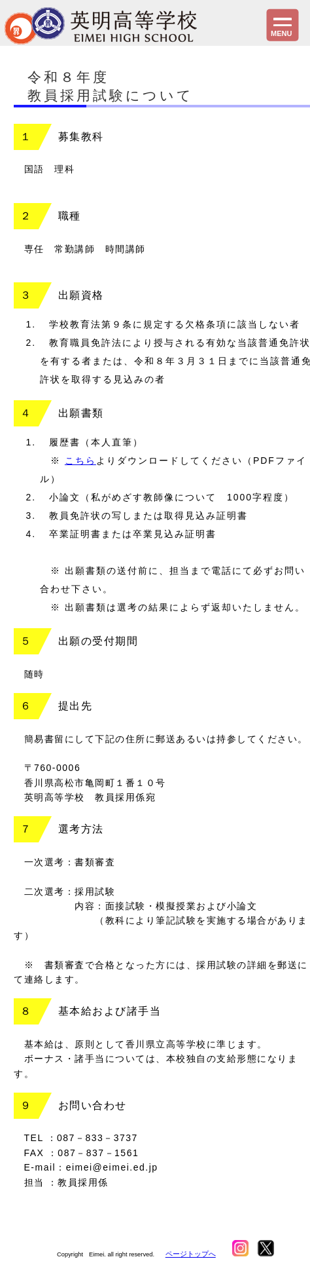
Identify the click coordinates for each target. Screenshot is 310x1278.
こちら (80, 460)
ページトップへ (190, 1254)
